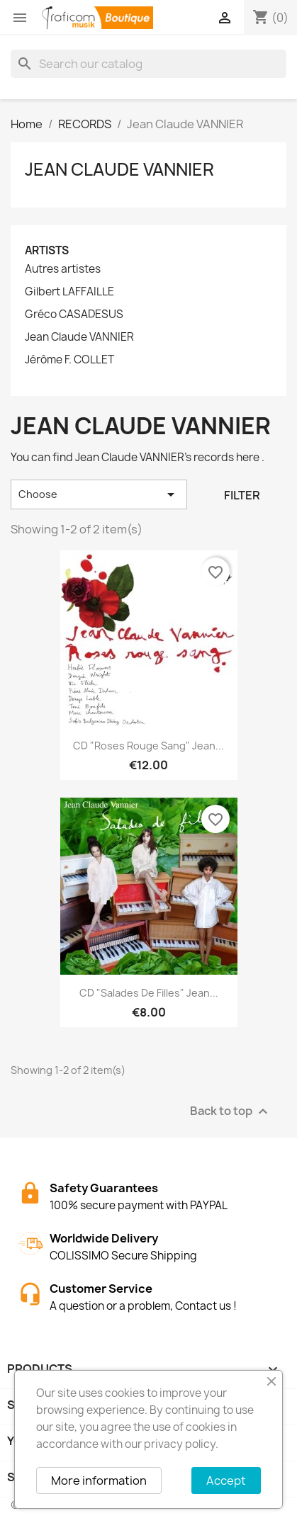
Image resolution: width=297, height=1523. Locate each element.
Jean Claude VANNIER (119, 169)
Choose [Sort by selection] (98, 494)
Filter (242, 495)
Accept (226, 1480)
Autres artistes (63, 269)
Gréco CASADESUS (74, 314)
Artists (47, 250)
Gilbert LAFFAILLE (69, 292)
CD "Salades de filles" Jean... (148, 993)
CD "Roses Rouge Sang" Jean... (148, 745)
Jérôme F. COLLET (69, 360)
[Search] (148, 64)
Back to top (230, 1111)
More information (99, 1480)
